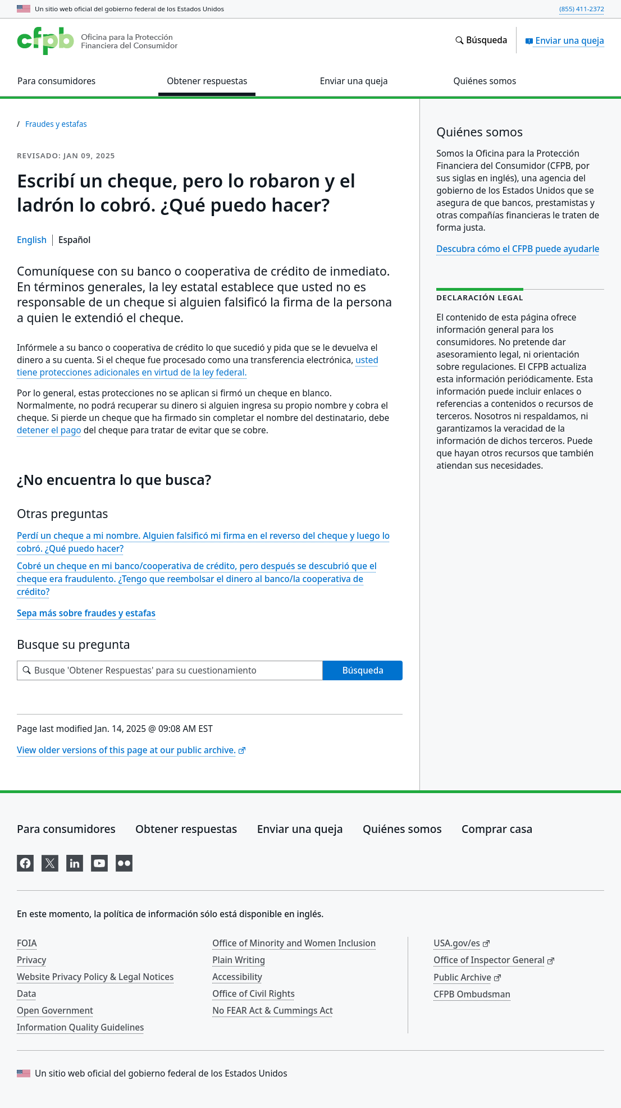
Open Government (55, 1010)
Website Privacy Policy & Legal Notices (95, 976)
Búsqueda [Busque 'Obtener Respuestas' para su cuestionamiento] (363, 670)
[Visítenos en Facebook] (25, 861)
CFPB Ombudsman (471, 994)
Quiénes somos (402, 828)
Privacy (31, 959)
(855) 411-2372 (581, 8)
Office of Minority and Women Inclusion (294, 943)
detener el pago (49, 430)
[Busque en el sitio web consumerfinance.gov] (481, 40)
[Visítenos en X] (50, 861)
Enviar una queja (564, 40)
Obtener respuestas (186, 828)
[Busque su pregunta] (170, 670)
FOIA (27, 943)
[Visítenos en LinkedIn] (74, 861)
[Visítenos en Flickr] (124, 861)
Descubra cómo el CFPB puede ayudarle (517, 248)
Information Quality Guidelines (80, 1027)
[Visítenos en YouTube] (99, 861)
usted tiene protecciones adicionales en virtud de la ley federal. (197, 366)
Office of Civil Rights (253, 993)
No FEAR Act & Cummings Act (272, 1010)
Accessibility (237, 976)
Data (26, 993)
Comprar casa (497, 828)
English (32, 239)
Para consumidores (66, 828)
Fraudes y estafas (56, 124)
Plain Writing (238, 959)
